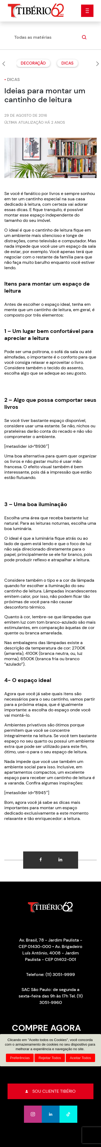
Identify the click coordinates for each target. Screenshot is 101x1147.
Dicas (67, 63)
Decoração (33, 63)
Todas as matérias (32, 37)
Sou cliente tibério (50, 1091)
